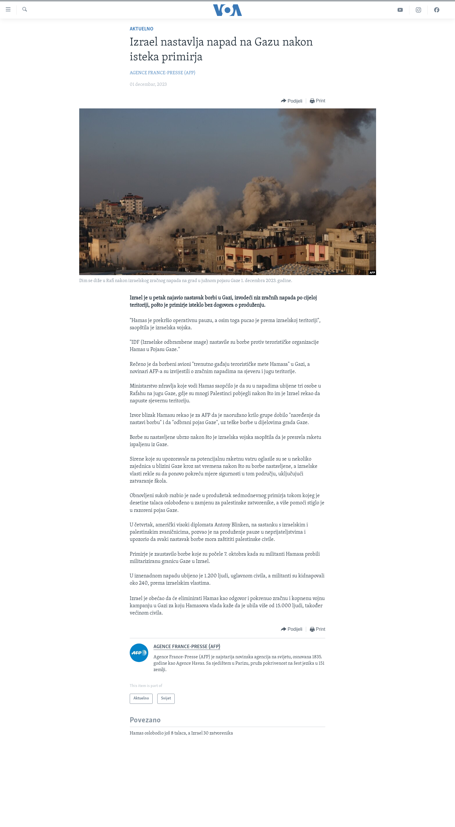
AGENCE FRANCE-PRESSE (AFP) (163, 73)
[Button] (291, 101)
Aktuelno (142, 29)
